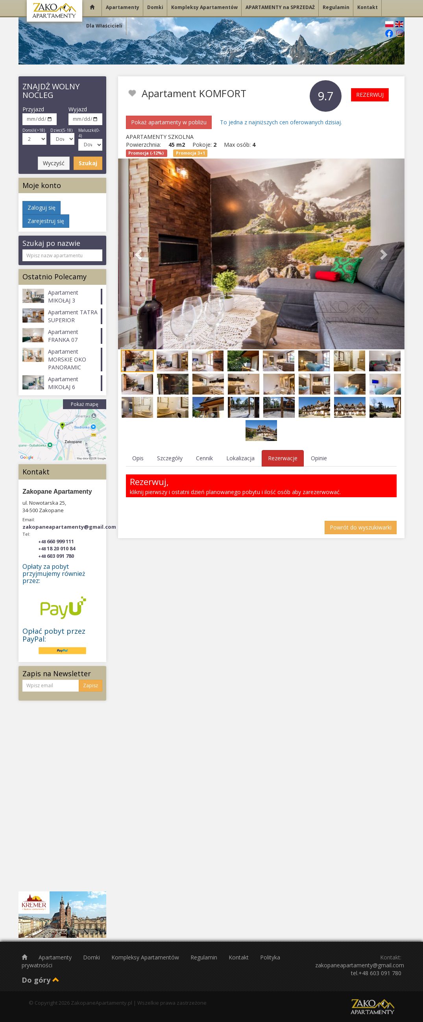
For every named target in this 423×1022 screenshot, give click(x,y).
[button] (139, 254)
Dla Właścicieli (104, 25)
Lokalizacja (240, 458)
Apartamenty (56, 957)
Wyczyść (54, 163)
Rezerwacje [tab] (282, 458)
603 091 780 (56, 555)
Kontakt (239, 957)
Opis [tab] (138, 458)
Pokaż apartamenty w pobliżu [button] (169, 122)
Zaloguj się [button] (41, 207)
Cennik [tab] (204, 458)
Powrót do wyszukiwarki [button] (361, 527)
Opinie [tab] (319, 458)
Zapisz (90, 685)
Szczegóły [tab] (170, 458)
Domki (92, 957)
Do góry (40, 980)
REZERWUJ (370, 94)
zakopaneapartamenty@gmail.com (69, 526)
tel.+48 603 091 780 (376, 973)
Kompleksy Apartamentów (146, 957)
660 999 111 (56, 541)
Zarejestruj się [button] (46, 221)
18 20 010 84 (56, 548)
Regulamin (204, 957)
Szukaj (88, 163)
